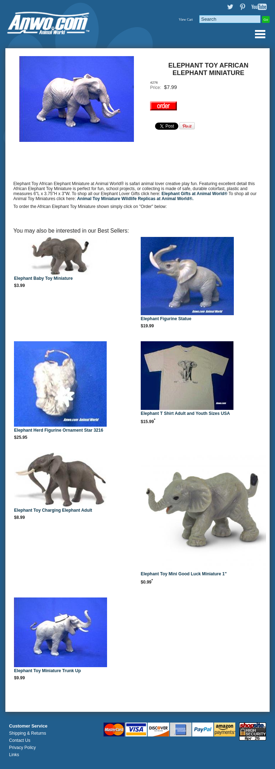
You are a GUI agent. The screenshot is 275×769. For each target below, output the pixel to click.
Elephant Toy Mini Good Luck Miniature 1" (184, 573)
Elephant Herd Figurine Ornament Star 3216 (58, 430)
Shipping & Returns (27, 733)
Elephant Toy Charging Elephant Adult (53, 510)
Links (14, 754)
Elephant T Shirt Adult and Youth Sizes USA (185, 413)
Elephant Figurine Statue (166, 318)
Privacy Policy (22, 747)
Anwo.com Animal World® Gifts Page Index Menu (260, 34)
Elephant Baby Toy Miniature (43, 278)
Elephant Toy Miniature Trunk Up (47, 670)
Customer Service (28, 726)
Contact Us (19, 740)
